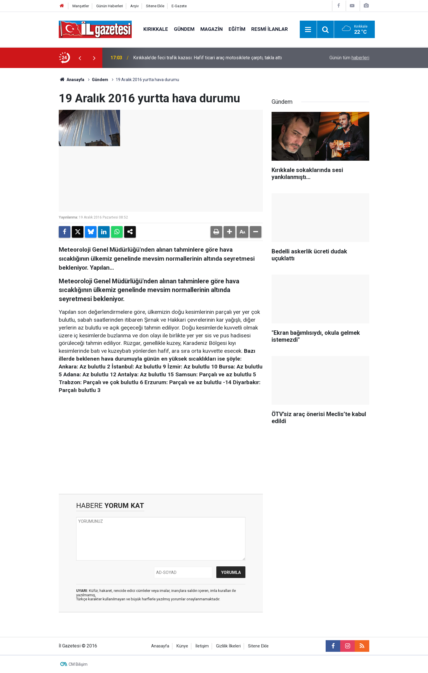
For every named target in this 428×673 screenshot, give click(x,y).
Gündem (184, 29)
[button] (229, 232)
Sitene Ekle (155, 6)
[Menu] (308, 29)
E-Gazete (179, 6)
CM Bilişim (78, 664)
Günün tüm (349, 57)
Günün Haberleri (109, 6)
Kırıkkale (155, 29)
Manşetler (80, 6)
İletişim (202, 646)
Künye (182, 646)
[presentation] (79, 57)
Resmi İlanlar (269, 29)
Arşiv (134, 6)
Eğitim (237, 29)
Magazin (211, 29)
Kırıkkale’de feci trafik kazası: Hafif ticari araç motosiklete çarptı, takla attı (207, 57)
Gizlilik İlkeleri (228, 646)
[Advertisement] (31, 155)
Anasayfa (71, 79)
